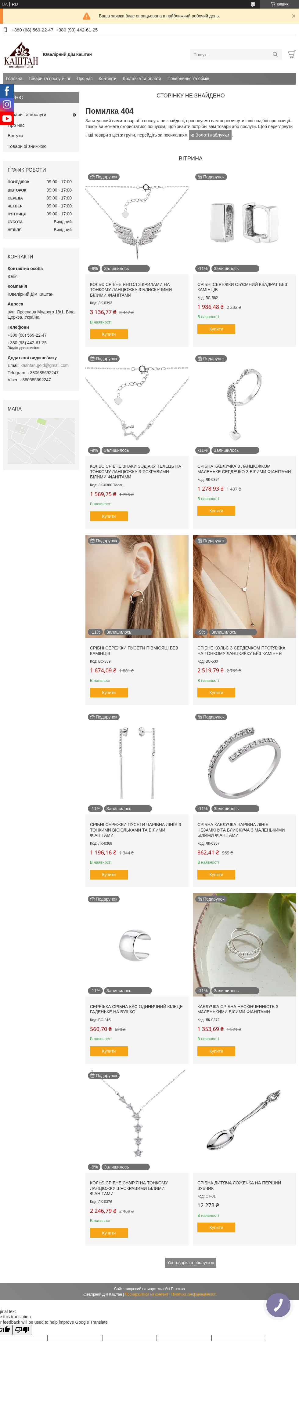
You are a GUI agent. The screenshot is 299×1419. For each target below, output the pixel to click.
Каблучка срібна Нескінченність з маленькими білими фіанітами (238, 1009)
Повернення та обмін (188, 78)
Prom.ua (178, 1289)
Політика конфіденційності (194, 1294)
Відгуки (15, 135)
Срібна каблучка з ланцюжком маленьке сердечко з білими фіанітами (244, 469)
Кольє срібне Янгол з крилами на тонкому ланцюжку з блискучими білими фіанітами (131, 290)
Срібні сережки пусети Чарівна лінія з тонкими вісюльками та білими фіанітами (135, 830)
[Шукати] (275, 54)
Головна (14, 78)
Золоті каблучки (212, 134)
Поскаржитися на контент (146, 1294)
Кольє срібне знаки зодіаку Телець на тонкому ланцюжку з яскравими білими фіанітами (135, 471)
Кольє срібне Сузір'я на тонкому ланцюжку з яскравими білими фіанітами (129, 1188)
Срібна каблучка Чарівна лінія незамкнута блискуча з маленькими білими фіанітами (241, 830)
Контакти (107, 78)
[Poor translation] (22, 1330)
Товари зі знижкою (27, 146)
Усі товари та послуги (189, 1262)
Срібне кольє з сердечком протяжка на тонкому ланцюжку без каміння (241, 650)
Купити (109, 334)
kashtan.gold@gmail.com (45, 365)
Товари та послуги (46, 78)
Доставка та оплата (142, 78)
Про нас (84, 78)
